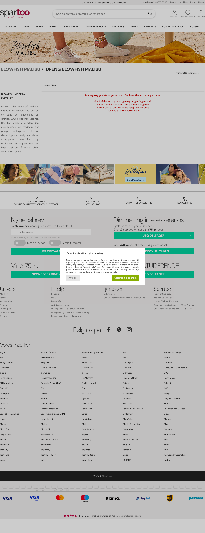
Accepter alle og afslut (125, 277)
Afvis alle (73, 277)
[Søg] (150, 14)
